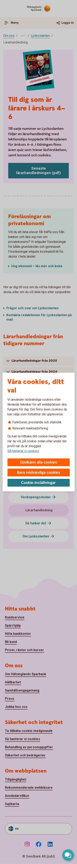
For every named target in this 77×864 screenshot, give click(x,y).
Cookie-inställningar (38, 482)
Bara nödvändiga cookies (38, 472)
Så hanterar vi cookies (23, 451)
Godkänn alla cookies (38, 462)
